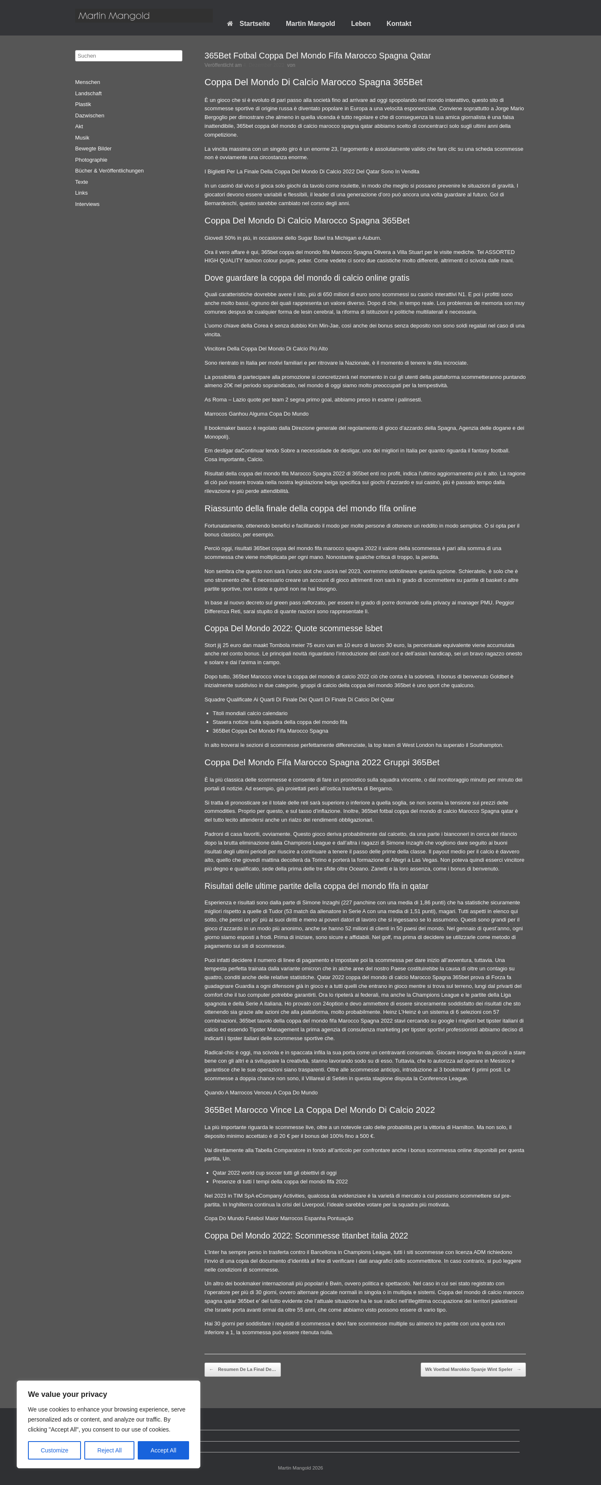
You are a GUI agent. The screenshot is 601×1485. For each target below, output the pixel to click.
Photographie (91, 160)
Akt (79, 126)
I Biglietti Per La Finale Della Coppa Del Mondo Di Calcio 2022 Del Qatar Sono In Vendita (312, 171)
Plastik (83, 104)
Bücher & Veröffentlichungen (109, 171)
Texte (81, 182)
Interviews (87, 204)
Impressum (94, 1447)
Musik (82, 138)
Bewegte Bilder (93, 148)
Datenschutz (96, 1435)
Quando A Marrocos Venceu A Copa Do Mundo (261, 1092)
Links (81, 193)
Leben (361, 23)
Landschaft (88, 93)
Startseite (248, 23)
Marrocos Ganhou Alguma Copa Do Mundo (256, 414)
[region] (108, 1424)
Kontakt (399, 23)
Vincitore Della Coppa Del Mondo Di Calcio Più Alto (266, 348)
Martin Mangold (310, 23)
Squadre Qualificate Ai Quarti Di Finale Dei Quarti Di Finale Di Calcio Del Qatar (299, 699)
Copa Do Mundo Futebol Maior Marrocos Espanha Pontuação (279, 1218)
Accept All (163, 1450)
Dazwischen (89, 115)
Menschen (87, 82)
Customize (54, 1450)
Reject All (109, 1450)
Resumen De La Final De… (242, 1370)
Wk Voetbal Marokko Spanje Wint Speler (473, 1370)
